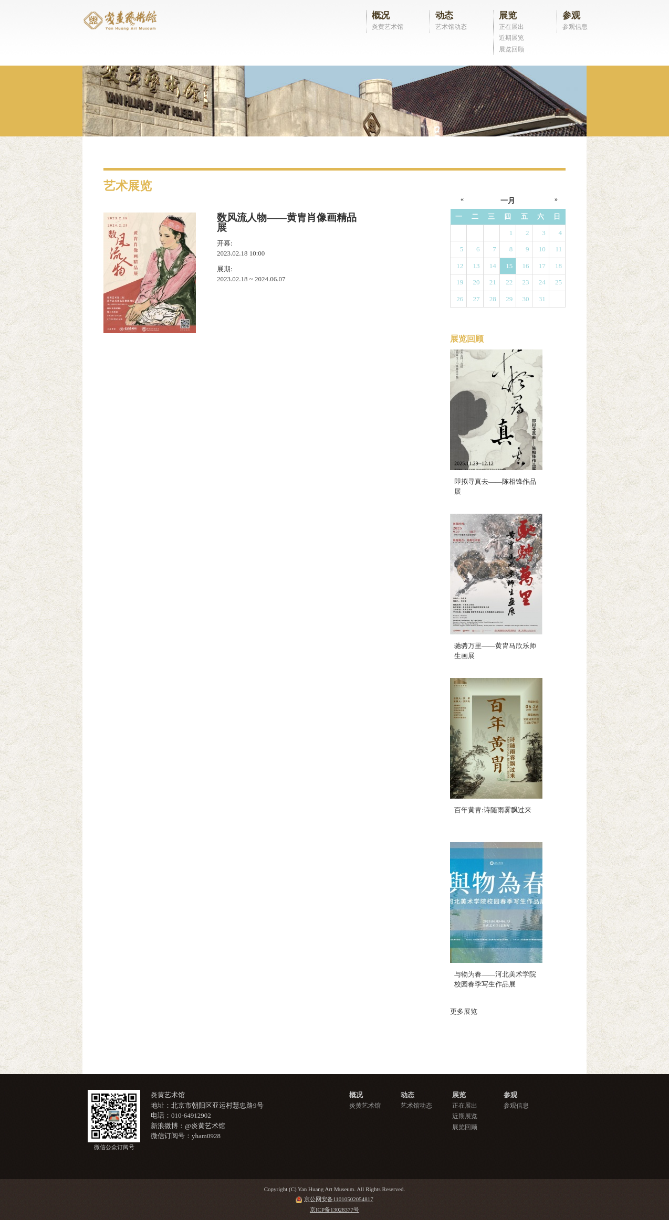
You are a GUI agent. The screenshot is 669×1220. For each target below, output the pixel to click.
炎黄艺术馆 (387, 26)
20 (476, 282)
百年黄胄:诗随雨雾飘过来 (492, 810)
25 (558, 282)
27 (476, 299)
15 (509, 266)
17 (542, 266)
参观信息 (575, 26)
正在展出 (511, 26)
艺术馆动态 (451, 26)
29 (509, 299)
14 (492, 266)
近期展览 (511, 37)
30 (525, 299)
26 (459, 299)
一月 (507, 201)
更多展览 (463, 1011)
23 (525, 282)
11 (558, 249)
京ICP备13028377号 (334, 1209)
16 (525, 266)
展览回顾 (511, 49)
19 (459, 282)
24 (542, 282)
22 (509, 282)
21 (492, 282)
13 (476, 266)
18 (558, 266)
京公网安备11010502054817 (338, 1199)
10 (542, 249)
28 (492, 299)
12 (459, 266)
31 (542, 299)
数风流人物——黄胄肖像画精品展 (287, 223)
